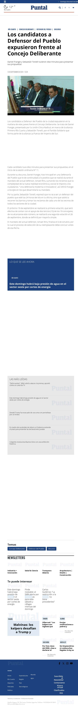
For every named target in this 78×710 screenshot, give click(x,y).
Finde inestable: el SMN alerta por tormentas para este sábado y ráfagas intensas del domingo (32, 599)
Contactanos (59, 682)
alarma (62, 618)
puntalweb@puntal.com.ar (17, 704)
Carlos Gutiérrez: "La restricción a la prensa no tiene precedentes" (49, 595)
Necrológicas (23, 687)
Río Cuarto (11, 679)
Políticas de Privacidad (27, 698)
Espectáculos (23, 676)
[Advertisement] (58, 149)
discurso (51, 549)
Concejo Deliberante (17, 549)
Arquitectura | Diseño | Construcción (66, 572)
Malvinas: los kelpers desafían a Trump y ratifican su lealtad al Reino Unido (23, 634)
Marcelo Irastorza (69, 631)
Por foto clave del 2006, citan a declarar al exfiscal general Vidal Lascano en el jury (49, 651)
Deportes (11, 683)
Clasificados (59, 690)
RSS (61, 693)
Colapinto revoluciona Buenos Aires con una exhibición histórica (29, 443)
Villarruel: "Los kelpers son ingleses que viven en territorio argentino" (48, 627)
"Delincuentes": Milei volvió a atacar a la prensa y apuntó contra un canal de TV (30, 384)
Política (10, 690)
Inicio (9, 676)
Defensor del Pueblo (36, 549)
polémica (45, 597)
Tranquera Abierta (46, 571)
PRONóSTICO (28, 597)
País (20, 683)
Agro (32, 678)
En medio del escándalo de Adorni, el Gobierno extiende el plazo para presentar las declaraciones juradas (30, 428)
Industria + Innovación (12, 571)
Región (21, 679)
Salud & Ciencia (31, 570)
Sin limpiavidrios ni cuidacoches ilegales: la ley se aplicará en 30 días (67, 650)
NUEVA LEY (63, 642)
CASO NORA (46, 642)
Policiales (11, 687)
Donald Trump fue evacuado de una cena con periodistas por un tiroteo (30, 413)
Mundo (33, 675)
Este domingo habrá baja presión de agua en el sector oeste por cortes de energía (38, 285)
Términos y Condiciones (14, 698)
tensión (10, 619)
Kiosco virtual (60, 686)
